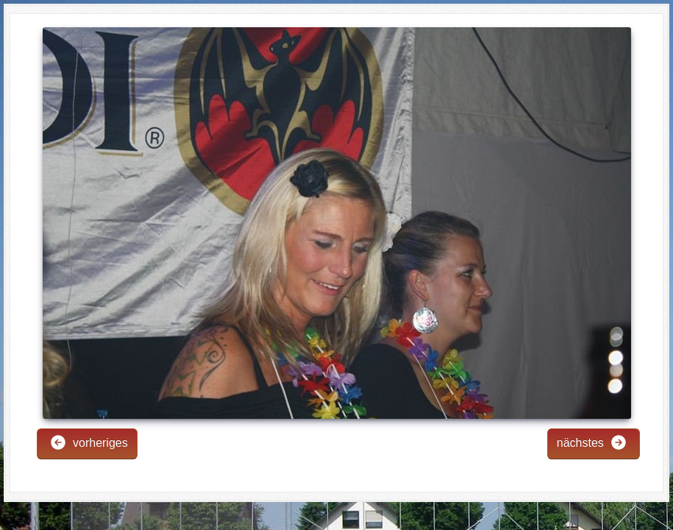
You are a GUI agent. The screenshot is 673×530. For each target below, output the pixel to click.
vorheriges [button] (88, 442)
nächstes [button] (592, 442)
